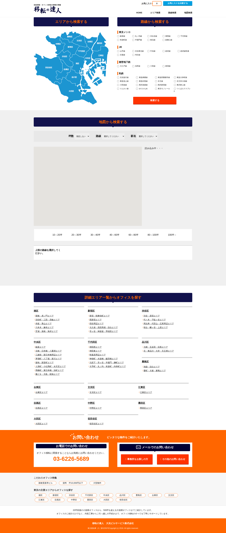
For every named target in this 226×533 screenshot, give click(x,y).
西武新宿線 (160, 85)
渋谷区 (145, 311)
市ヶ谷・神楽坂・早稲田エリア (104, 331)
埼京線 (136, 55)
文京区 (91, 387)
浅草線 (136, 66)
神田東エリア (96, 351)
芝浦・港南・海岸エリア (46, 331)
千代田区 (92, 342)
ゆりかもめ (141, 89)
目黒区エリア (41, 408)
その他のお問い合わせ (173, 459)
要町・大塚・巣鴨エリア (155, 370)
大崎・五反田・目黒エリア (156, 347)
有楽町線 (122, 40)
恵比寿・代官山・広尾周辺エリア (159, 323)
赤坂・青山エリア (43, 323)
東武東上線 (179, 85)
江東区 (141, 387)
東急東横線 (141, 77)
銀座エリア (40, 347)
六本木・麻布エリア (44, 327)
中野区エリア (96, 408)
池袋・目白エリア (152, 367)
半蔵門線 (137, 40)
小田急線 (122, 85)
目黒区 (37, 403)
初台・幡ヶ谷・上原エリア (156, 327)
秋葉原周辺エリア (98, 355)
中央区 (37, 342)
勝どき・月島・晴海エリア (47, 374)
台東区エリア (41, 392)
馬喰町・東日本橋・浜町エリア (49, 370)
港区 (36, 311)
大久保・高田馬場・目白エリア (104, 327)
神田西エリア (96, 347)
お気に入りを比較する (178, 3)
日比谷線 (152, 36)
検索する (154, 100)
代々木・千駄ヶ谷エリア (155, 320)
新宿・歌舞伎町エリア (100, 316)
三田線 (151, 66)
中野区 (91, 403)
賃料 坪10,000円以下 (73, 483)
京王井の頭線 (180, 81)
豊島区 (145, 361)
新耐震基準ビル (45, 483)
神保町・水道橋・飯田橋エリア (104, 358)
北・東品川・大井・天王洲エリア (159, 351)
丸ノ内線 (137, 36)
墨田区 (141, 403)
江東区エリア (146, 392)
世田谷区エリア (97, 424)
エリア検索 (155, 13)
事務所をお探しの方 (137, 459)
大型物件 (97, 483)
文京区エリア (96, 392)
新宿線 (167, 66)
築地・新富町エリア (44, 362)
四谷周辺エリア (97, 323)
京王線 (159, 81)
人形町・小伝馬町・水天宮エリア (50, 366)
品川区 (145, 342)
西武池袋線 (141, 85)
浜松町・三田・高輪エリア (47, 320)
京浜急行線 (123, 77)
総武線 (167, 51)
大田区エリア (41, 424)
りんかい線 (123, 89)
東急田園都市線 (162, 77)
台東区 (37, 387)
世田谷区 (92, 418)
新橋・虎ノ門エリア (44, 316)
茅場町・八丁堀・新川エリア (48, 358)
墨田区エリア (146, 408)
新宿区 (91, 311)
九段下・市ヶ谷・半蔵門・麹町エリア (107, 362)
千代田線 (182, 36)
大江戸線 (122, 66)
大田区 (37, 418)
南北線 (151, 40)
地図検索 (188, 13)
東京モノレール (162, 89)
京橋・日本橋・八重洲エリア (48, 351)
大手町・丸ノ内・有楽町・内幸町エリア (108, 366)
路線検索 (172, 13)
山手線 (121, 51)
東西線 (167, 36)
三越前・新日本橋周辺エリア (48, 355)
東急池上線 (123, 81)
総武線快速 (183, 51)
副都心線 (167, 40)
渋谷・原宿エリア (152, 316)
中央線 (151, 51)
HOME (139, 13)
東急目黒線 (141, 81)
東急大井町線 (180, 77)
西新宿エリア (96, 320)
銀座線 (121, 36)
